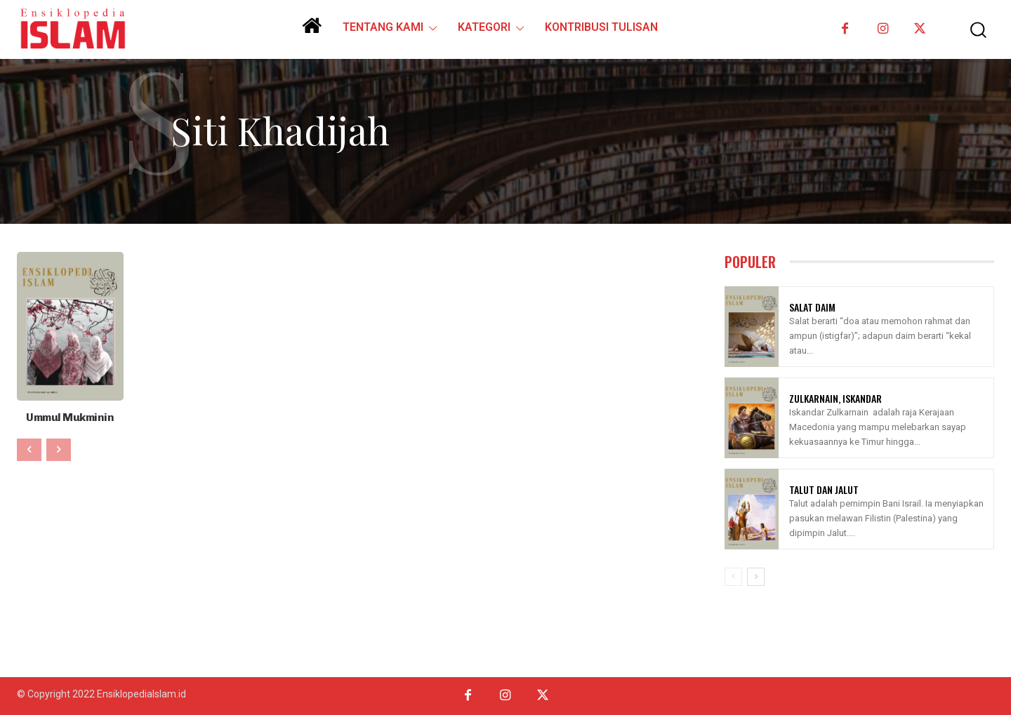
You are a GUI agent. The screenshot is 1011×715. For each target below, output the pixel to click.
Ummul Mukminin (70, 416)
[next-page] (756, 577)
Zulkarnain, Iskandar (835, 398)
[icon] (312, 30)
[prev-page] (29, 448)
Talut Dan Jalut (824, 489)
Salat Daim (812, 307)
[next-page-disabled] (58, 448)
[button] (968, 29)
